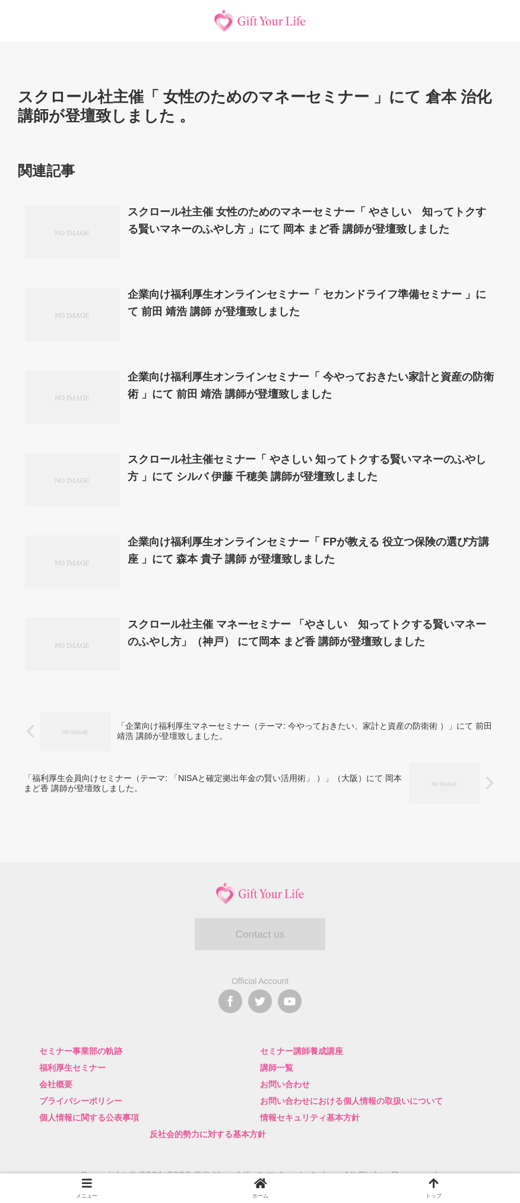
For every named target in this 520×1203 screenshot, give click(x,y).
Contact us (260, 935)
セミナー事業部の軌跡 (80, 1051)
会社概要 (55, 1084)
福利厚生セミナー (72, 1067)
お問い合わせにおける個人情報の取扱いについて (351, 1101)
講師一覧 (276, 1067)
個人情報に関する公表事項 (89, 1117)
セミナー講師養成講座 (301, 1051)
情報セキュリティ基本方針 (310, 1117)
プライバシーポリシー (80, 1101)
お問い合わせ (285, 1084)
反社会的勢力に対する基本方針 (208, 1134)
